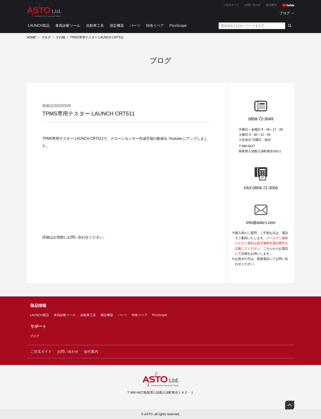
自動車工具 (95, 25)
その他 (60, 37)
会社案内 (271, 4)
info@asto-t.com (260, 222)
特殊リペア (155, 25)
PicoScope (178, 25)
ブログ (284, 13)
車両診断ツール (67, 25)
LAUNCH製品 (39, 25)
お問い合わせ (253, 4)
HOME (31, 37)
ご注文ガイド (231, 4)
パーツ (135, 25)
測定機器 (117, 25)
